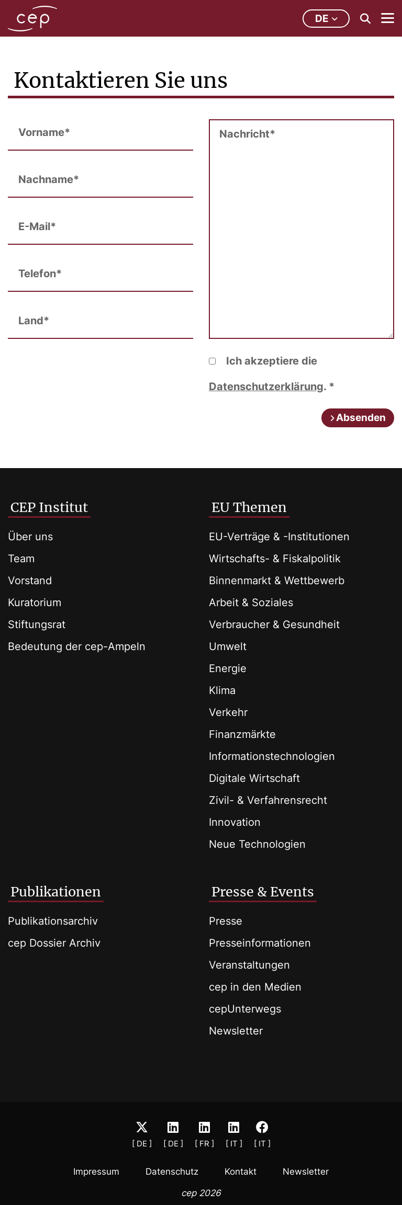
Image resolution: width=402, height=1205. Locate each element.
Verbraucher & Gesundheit (274, 624)
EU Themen (249, 507)
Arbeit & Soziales (251, 602)
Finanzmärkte (242, 734)
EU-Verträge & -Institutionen (279, 536)
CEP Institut (49, 507)
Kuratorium (34, 602)
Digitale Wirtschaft (254, 778)
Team (21, 558)
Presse (225, 921)
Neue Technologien (257, 844)
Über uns (30, 536)
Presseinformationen (260, 943)
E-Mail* (37, 226)
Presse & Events (262, 891)
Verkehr (228, 712)
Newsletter (236, 1031)
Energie (228, 668)
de (326, 19)
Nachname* (48, 179)
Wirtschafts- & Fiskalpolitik (275, 558)
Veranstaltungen (249, 965)
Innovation (235, 822)
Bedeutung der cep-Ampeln (77, 646)
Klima (222, 690)
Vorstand (30, 580)
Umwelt (228, 646)
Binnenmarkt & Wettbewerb (276, 580)
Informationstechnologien (272, 756)
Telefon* (40, 273)
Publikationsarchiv (53, 921)
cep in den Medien (255, 987)
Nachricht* (247, 134)
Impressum (96, 1171)
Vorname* (44, 132)
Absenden (361, 418)
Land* (33, 320)
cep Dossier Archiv (54, 943)
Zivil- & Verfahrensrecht (268, 800)
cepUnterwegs (245, 1009)
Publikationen (55, 891)
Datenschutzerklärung (266, 386)
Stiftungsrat (36, 624)
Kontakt (240, 1171)
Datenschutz (172, 1171)
